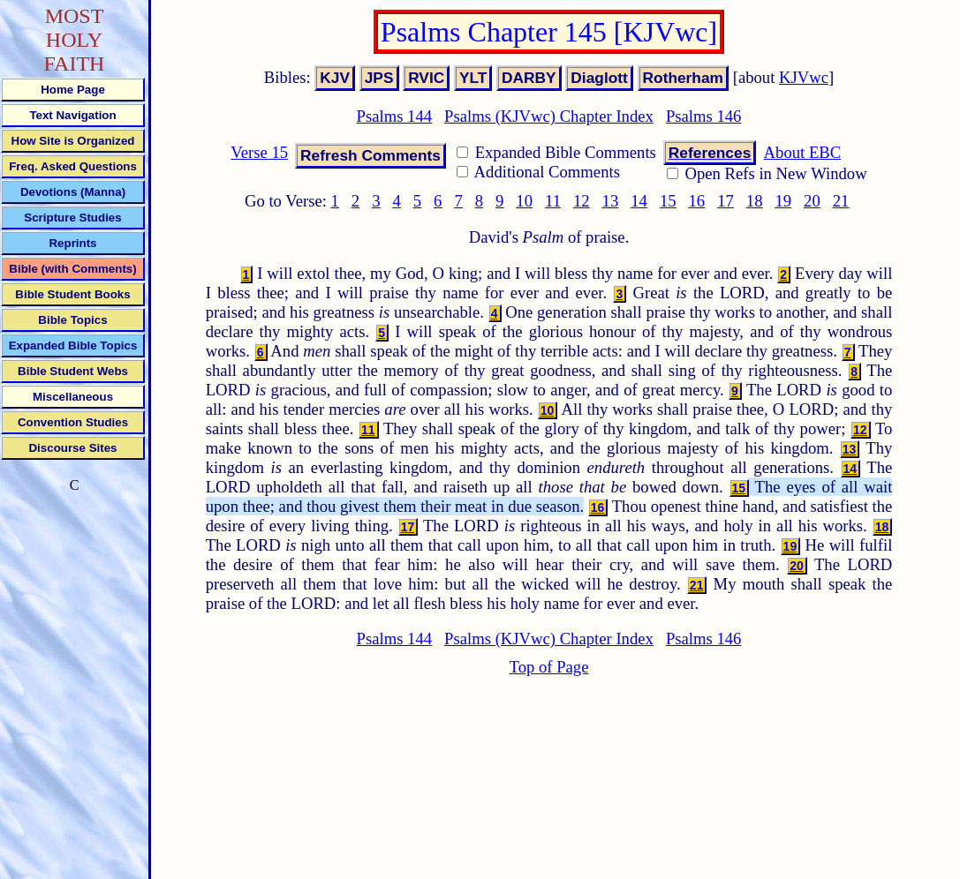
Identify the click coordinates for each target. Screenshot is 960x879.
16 (697, 201)
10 (524, 201)
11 (553, 201)
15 (668, 201)
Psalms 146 (704, 116)
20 (812, 201)
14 (639, 201)
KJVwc (803, 77)
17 (725, 201)
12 (581, 201)
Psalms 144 (395, 116)
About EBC (803, 152)
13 (610, 201)
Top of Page (549, 666)
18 (754, 201)
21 (841, 201)
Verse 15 (259, 152)
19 (783, 201)
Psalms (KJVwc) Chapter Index (549, 116)
